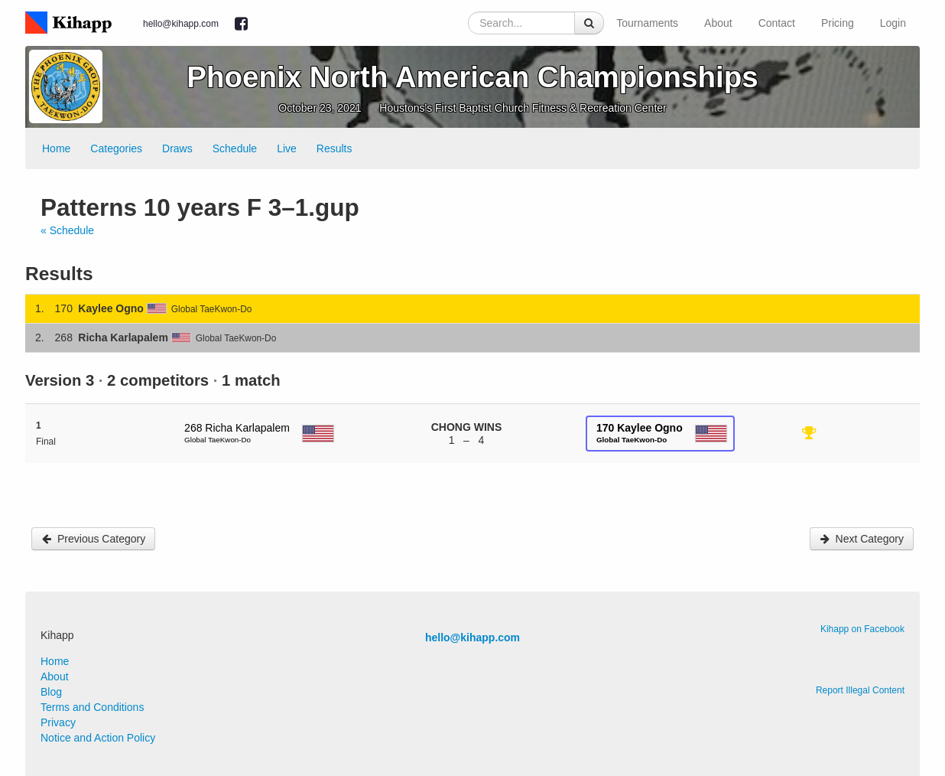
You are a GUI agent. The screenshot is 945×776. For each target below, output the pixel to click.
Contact (776, 23)
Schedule (235, 148)
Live (287, 148)
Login (893, 23)
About (718, 23)
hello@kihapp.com (181, 23)
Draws (177, 148)
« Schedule (67, 230)
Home (56, 148)
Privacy (58, 722)
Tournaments (647, 23)
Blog (51, 692)
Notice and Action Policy (98, 738)
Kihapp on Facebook (862, 629)
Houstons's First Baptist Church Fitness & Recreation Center (522, 108)
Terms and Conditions (92, 707)
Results (334, 148)
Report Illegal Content (860, 690)
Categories (116, 148)
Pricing (837, 23)
